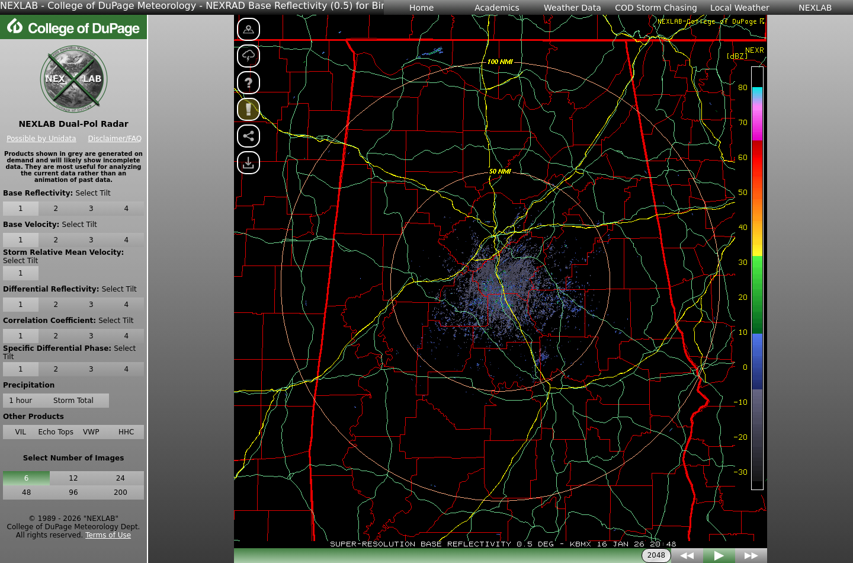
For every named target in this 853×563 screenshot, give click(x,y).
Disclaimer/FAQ (115, 139)
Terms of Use (108, 535)
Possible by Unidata (41, 139)
